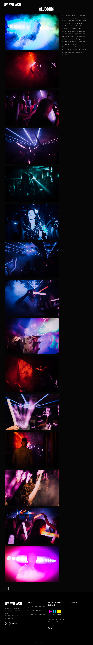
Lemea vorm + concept (51, 642)
